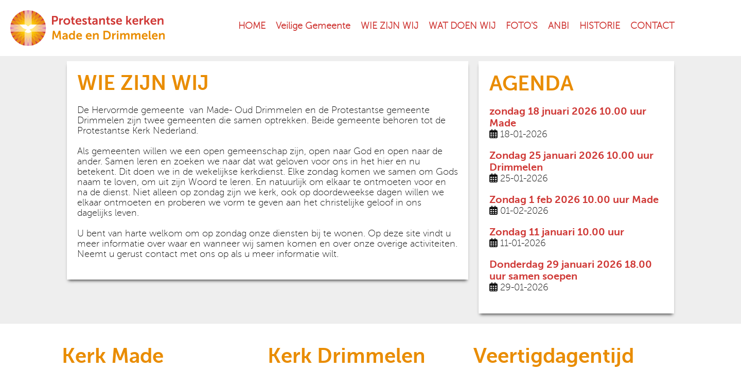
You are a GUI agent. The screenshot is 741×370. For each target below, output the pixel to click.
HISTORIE (599, 26)
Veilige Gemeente (313, 26)
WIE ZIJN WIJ (389, 26)
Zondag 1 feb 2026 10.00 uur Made (574, 200)
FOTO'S (522, 26)
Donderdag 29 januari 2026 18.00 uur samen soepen (570, 270)
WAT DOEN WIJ (462, 26)
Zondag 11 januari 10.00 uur (556, 232)
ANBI (558, 26)
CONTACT (652, 26)
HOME (252, 26)
